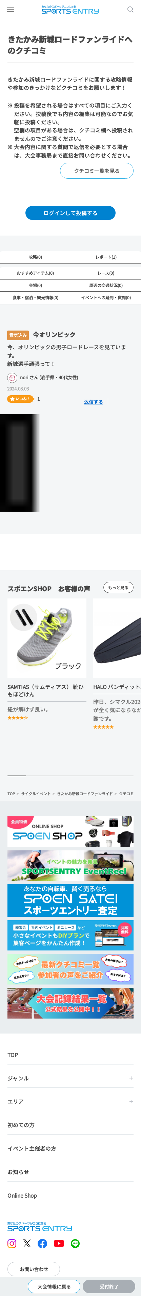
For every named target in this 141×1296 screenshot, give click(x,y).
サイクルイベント (36, 793)
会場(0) (35, 285)
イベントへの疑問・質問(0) (106, 297)
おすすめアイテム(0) (35, 273)
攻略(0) (35, 257)
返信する (93, 401)
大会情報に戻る (54, 1286)
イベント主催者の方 (31, 1148)
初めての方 (21, 1125)
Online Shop (22, 1195)
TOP (11, 793)
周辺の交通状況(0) (106, 285)
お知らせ (18, 1172)
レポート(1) (106, 257)
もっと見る (118, 588)
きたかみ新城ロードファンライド (85, 793)
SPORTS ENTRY (70, 9)
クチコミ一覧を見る (97, 170)
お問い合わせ (34, 1269)
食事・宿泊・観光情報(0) (35, 297)
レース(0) (105, 273)
